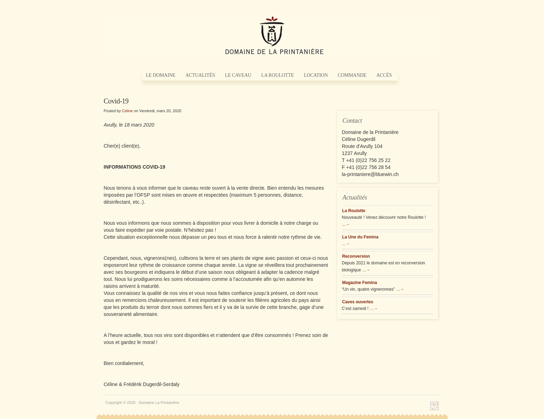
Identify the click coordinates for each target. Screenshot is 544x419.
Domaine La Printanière (272, 35)
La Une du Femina (360, 237)
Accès (384, 75)
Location (316, 75)
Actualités (200, 75)
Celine (127, 111)
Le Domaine (161, 75)
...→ (346, 224)
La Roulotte (277, 75)
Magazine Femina (359, 282)
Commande (352, 75)
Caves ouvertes (358, 301)
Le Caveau (238, 75)
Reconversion (356, 256)
